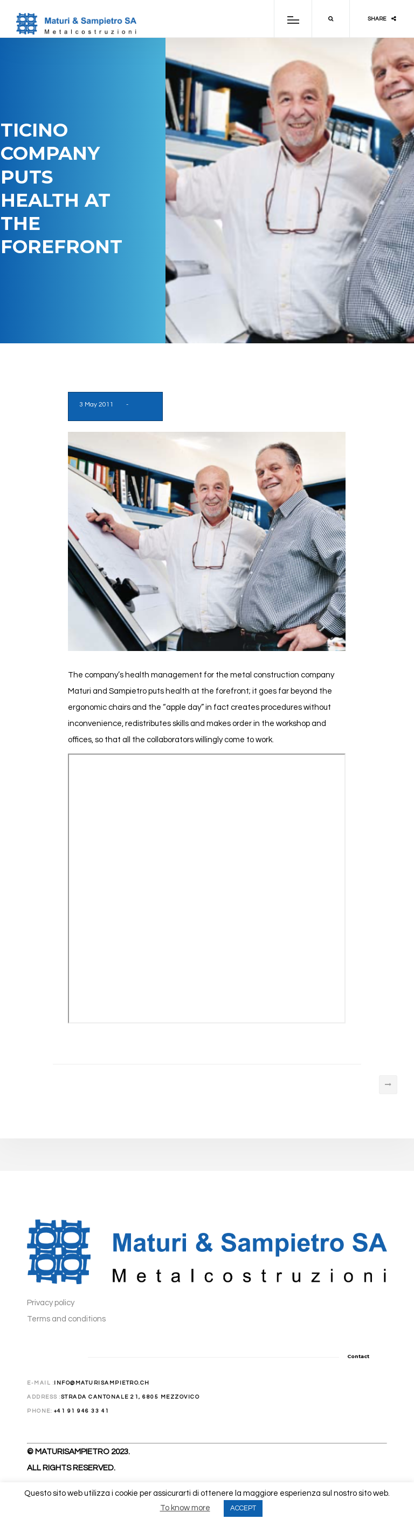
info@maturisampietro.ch (102, 1383)
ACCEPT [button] (243, 1508)
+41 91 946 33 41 (81, 1411)
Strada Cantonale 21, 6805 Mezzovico (130, 1397)
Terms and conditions (66, 1319)
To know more (185, 1508)
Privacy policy (50, 1303)
